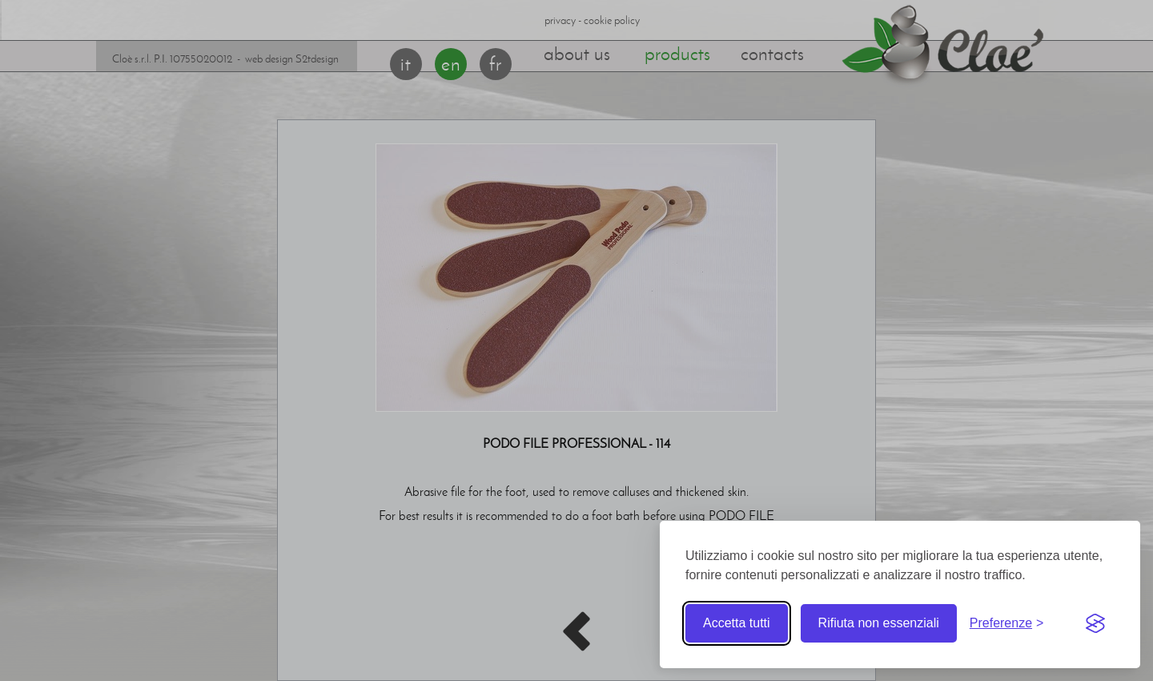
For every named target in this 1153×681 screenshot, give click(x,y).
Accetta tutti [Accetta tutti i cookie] (736, 623)
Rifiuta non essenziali (878, 623)
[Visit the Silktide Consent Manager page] (1095, 623)
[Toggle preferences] (1007, 623)
